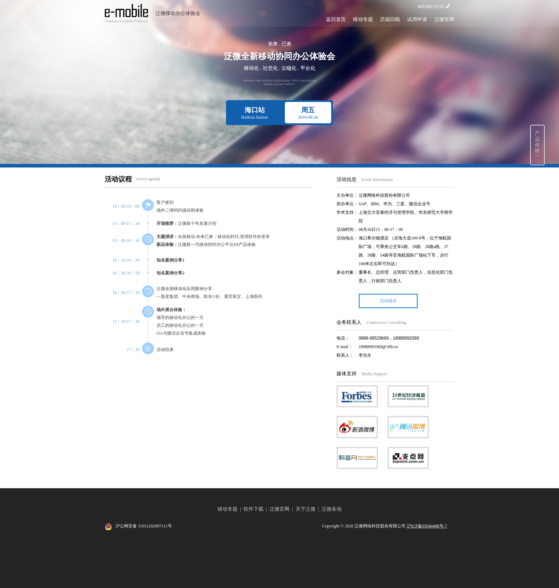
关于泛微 (306, 509)
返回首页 (336, 19)
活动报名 (388, 300)
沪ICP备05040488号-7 (427, 525)
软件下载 (253, 509)
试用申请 (417, 19)
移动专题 (363, 19)
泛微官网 (444, 19)
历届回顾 (390, 19)
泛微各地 (332, 509)
